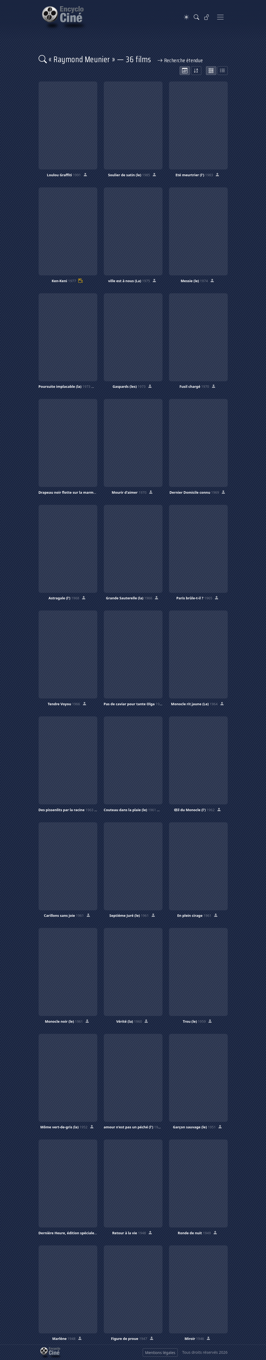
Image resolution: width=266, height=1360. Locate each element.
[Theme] (186, 17)
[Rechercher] (196, 17)
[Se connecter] (207, 17)
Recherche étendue (180, 60)
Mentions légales (160, 1352)
